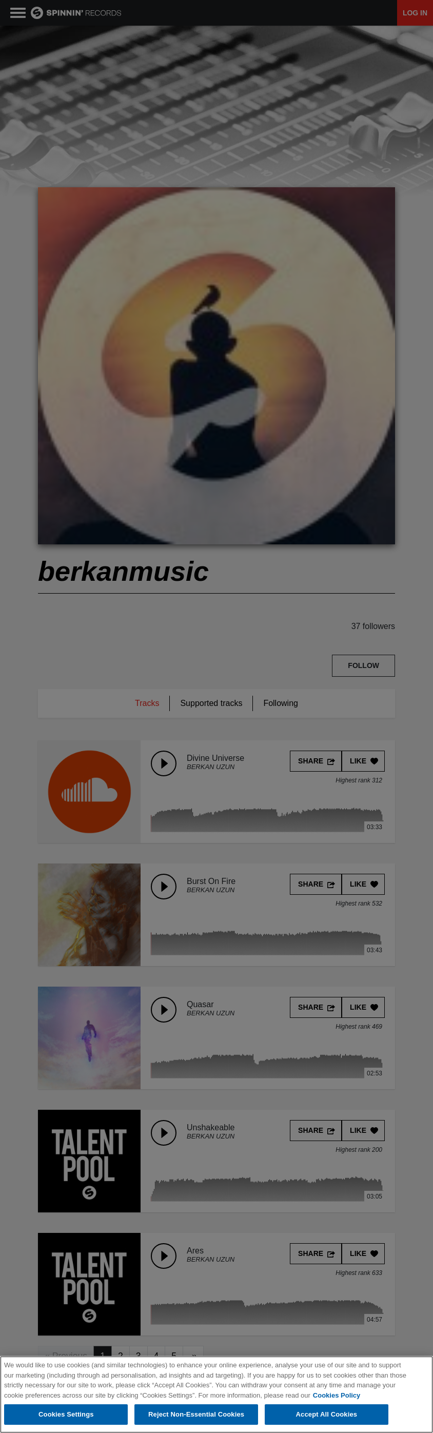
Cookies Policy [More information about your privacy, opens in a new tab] (336, 1395)
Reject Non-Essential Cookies (196, 1414)
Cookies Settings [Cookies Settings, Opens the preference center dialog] (66, 1414)
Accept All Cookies (327, 1414)
